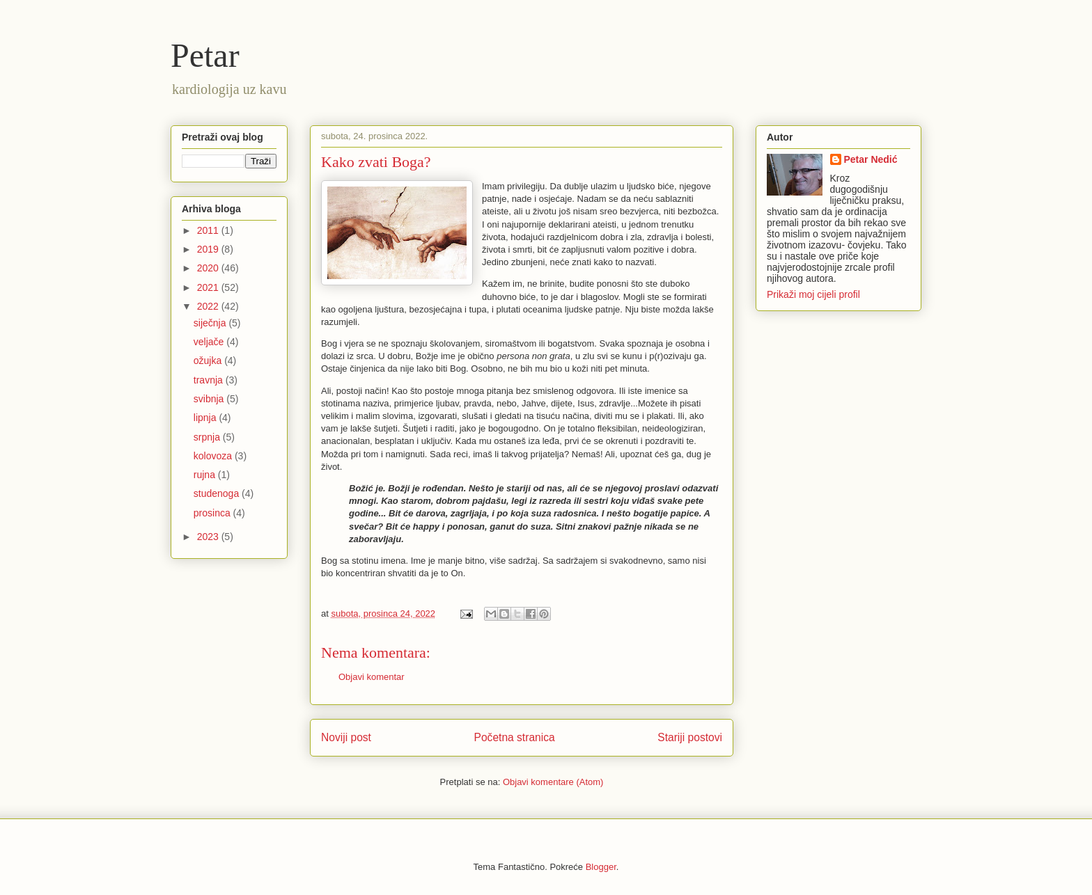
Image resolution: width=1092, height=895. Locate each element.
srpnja (208, 437)
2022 (209, 306)
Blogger (601, 867)
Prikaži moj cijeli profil (813, 294)
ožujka (209, 360)
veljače (210, 341)
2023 (209, 536)
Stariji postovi (689, 737)
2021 (209, 287)
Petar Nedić (871, 159)
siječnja (211, 322)
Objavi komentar (371, 677)
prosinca (213, 512)
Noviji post (346, 737)
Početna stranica (514, 737)
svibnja (210, 398)
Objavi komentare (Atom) (553, 782)
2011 (209, 230)
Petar (205, 55)
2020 (209, 268)
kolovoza (214, 455)
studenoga (218, 493)
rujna (206, 474)
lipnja (206, 417)
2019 (209, 249)
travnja (210, 380)
